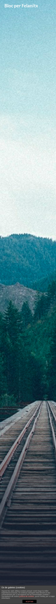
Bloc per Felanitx (21, 5)
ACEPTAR (29, 601)
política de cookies (26, 596)
